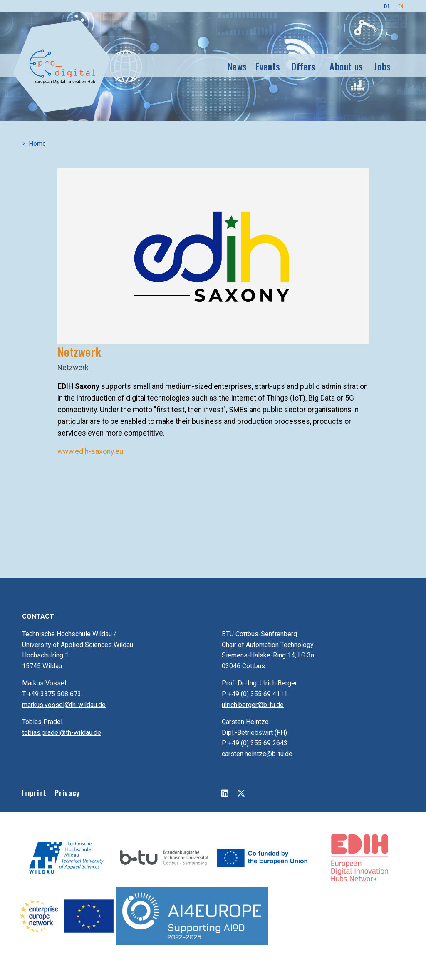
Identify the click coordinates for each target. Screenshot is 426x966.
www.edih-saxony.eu (90, 451)
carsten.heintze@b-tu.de (257, 754)
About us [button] (346, 66)
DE (386, 6)
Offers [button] (303, 66)
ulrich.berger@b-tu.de (253, 705)
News (238, 66)
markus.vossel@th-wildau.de (64, 705)
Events (267, 66)
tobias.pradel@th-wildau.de (61, 733)
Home (37, 143)
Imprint (34, 793)
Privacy (66, 793)
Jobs (382, 66)
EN (401, 6)
